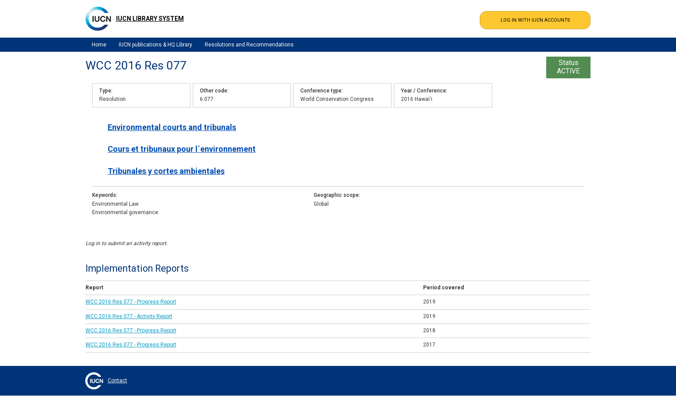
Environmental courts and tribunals (172, 127)
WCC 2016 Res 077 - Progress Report (130, 302)
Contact (117, 380)
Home (99, 45)
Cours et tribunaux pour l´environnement (182, 149)
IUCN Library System (150, 18)
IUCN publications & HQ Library (155, 45)
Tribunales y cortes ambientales (166, 171)
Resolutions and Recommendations (249, 45)
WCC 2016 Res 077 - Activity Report (128, 316)
